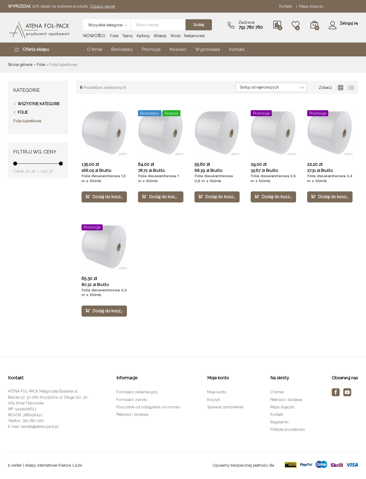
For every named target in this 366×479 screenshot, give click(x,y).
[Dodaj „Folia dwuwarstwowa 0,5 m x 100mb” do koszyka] (273, 196)
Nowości (177, 49)
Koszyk (213, 400)
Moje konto (216, 392)
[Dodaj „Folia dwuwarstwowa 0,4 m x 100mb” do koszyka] (330, 196)
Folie (114, 36)
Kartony (143, 36)
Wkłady (160, 36)
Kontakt (286, 6)
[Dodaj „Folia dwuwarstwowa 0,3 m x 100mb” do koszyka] (104, 311)
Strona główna (20, 64)
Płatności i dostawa (132, 414)
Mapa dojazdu (311, 6)
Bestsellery (122, 49)
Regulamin (279, 422)
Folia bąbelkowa (27, 121)
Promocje (151, 49)
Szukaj (198, 25)
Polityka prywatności (287, 429)
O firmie (94, 49)
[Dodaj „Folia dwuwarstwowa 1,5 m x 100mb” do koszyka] (104, 196)
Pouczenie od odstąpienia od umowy (148, 407)
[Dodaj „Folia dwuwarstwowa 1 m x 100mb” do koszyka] (160, 196)
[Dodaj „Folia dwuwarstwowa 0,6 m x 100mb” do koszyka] (217, 196)
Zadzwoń (246, 22)
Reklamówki (194, 36)
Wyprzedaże (207, 49)
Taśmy (127, 36)
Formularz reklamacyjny (137, 392)
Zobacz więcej (102, 6)
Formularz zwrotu (131, 400)
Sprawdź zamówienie (225, 407)
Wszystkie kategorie (39, 104)
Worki (175, 36)
